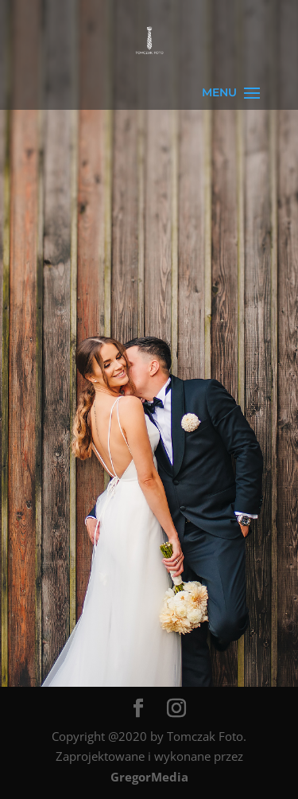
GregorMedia (149, 777)
